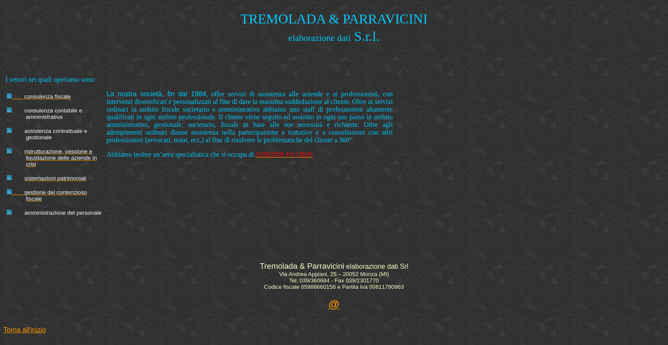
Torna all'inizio (24, 330)
